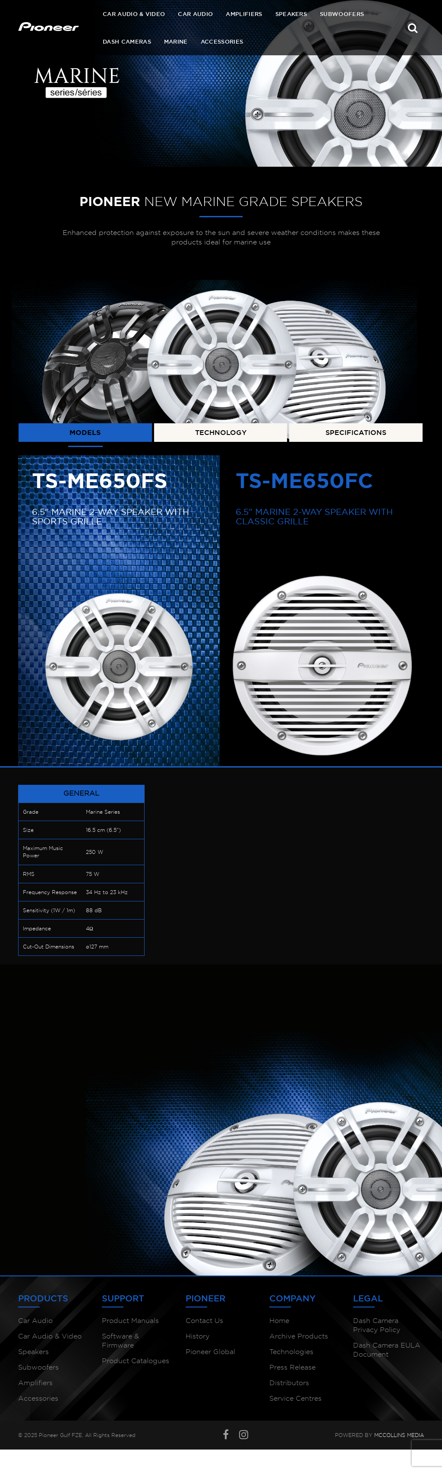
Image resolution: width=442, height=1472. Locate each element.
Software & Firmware (120, 1340)
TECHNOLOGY (220, 432)
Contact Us (204, 1320)
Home (279, 1320)
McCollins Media (399, 1435)
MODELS (85, 432)
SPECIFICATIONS (355, 432)
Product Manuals (130, 1320)
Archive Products (298, 1336)
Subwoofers (342, 14)
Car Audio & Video (134, 14)
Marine (176, 41)
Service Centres (295, 1398)
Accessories (222, 41)
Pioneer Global (210, 1351)
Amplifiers (244, 14)
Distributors (289, 1382)
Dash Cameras (127, 41)
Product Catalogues (135, 1360)
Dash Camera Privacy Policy (376, 1325)
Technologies (291, 1351)
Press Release (292, 1367)
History (197, 1336)
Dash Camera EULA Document (386, 1350)
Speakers (291, 14)
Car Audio (195, 14)
